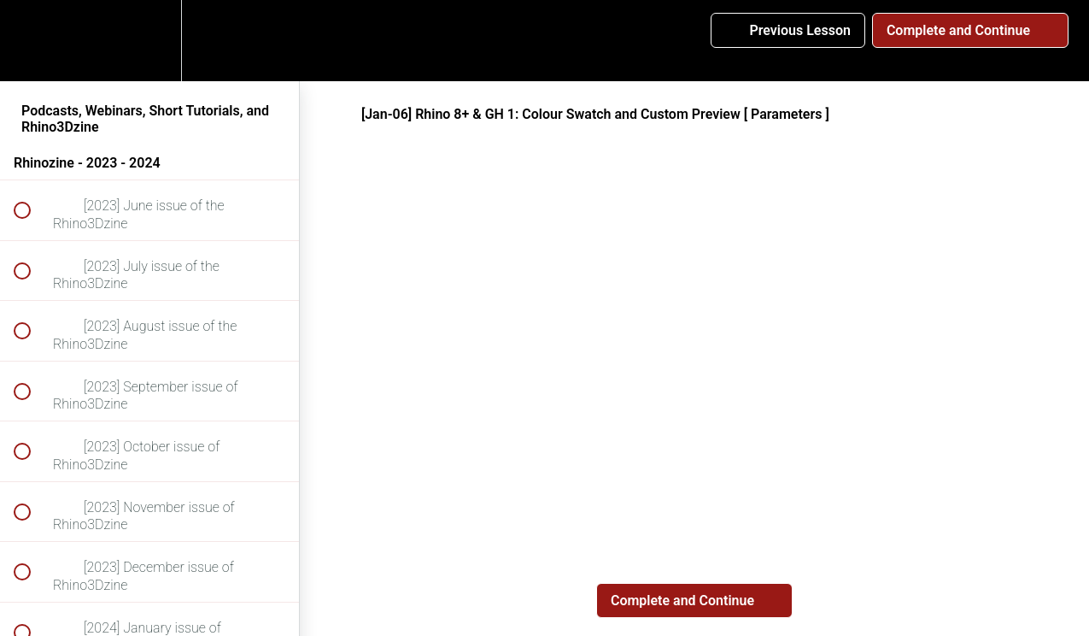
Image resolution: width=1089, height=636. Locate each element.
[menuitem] (149, 40)
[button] (31, 40)
